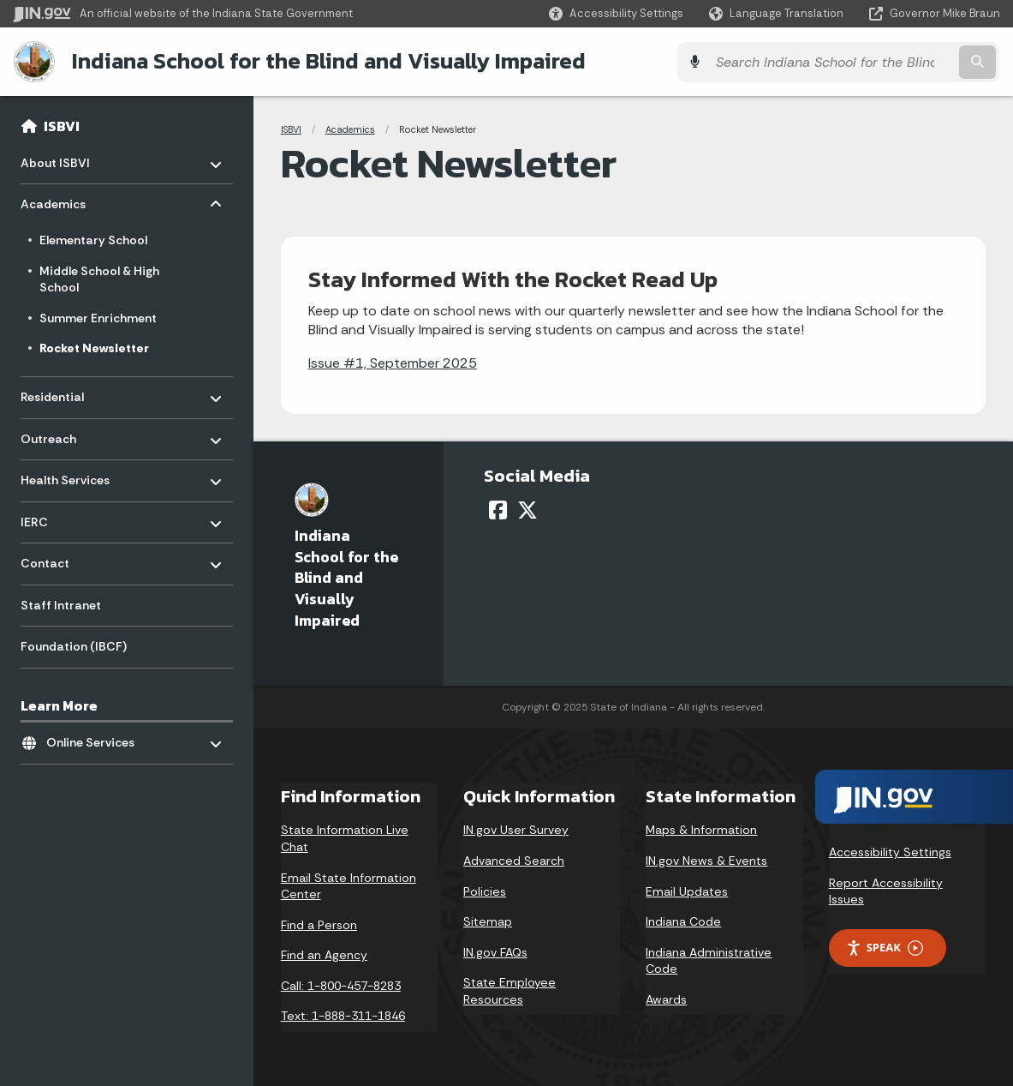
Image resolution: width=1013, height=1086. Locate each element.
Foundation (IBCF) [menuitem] (74, 645)
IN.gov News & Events (706, 859)
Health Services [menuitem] (71, 474)
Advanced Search (513, 859)
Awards (666, 998)
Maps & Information (701, 829)
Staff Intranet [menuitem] (61, 604)
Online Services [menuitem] (96, 737)
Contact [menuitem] (71, 558)
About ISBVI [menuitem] (71, 157)
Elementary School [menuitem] (93, 239)
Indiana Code (683, 920)
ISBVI (62, 125)
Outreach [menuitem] (71, 433)
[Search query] (880, 61)
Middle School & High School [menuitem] (99, 277)
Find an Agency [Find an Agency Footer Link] (324, 954)
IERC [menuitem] (71, 516)
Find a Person (319, 924)
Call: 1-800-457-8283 (341, 985)
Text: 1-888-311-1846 (343, 1015)
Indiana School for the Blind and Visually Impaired (327, 61)
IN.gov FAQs (495, 951)
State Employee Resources (509, 990)
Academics (350, 129)
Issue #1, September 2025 (392, 362)
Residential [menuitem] (71, 391)
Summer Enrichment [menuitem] (98, 316)
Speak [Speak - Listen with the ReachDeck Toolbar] (884, 947)
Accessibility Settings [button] (890, 851)
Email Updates (687, 889)
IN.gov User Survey (516, 829)
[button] (616, 13)
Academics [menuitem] (71, 199)
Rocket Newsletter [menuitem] (94, 347)
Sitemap (487, 920)
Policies (484, 889)
